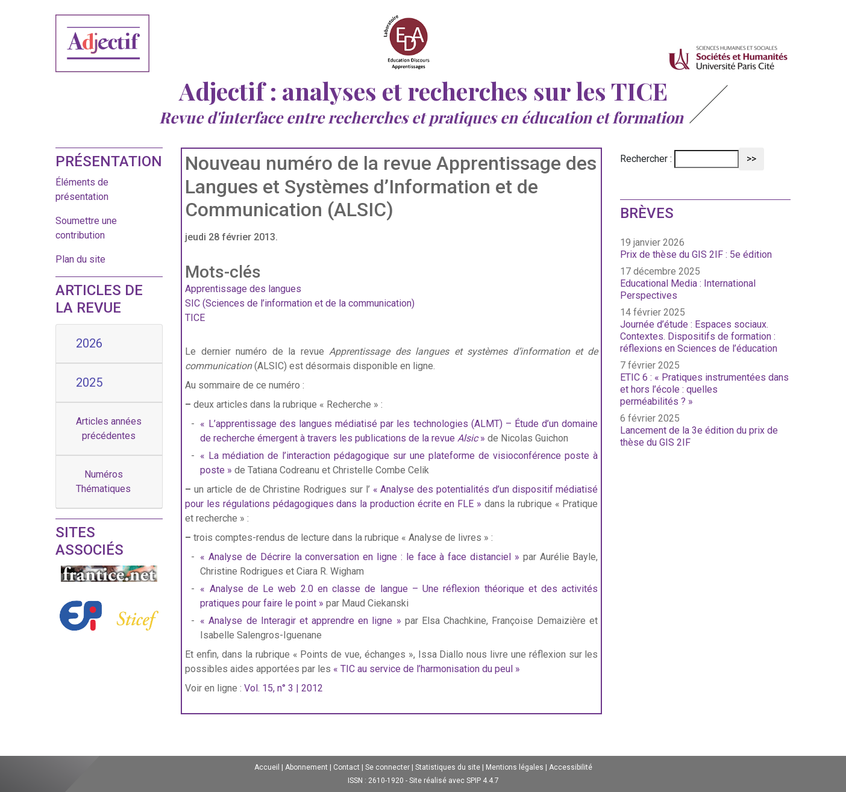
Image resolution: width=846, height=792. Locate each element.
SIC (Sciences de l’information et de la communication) (300, 303)
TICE (195, 317)
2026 (89, 343)
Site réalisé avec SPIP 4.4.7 (454, 780)
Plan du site (80, 259)
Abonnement (306, 767)
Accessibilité (570, 767)
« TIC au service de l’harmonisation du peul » (426, 669)
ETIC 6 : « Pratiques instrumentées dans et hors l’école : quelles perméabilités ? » (704, 389)
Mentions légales (515, 767)
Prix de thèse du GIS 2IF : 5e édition (696, 254)
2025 (89, 382)
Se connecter (387, 767)
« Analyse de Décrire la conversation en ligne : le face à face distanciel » (359, 557)
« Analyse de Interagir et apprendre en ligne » (300, 620)
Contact (346, 767)
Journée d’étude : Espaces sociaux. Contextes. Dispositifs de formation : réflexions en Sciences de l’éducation (698, 336)
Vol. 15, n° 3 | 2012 (283, 688)
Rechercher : (646, 158)
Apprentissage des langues (243, 289)
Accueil (267, 767)
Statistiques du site (447, 767)
